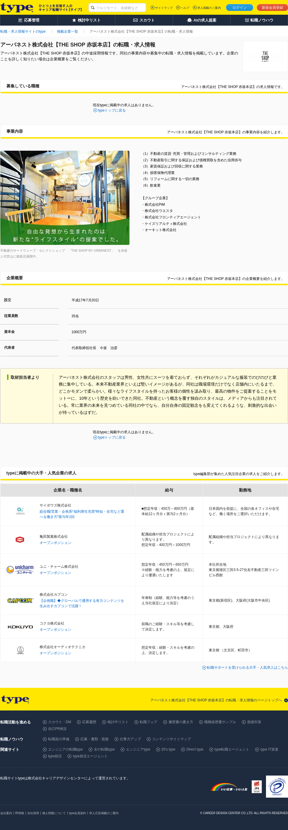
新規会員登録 (272, 8)
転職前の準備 (58, 739)
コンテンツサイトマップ (171, 739)
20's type (168, 749)
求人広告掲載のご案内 (104, 813)
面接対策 (254, 722)
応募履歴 (89, 722)
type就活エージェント (90, 756)
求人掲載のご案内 (209, 7)
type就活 (55, 756)
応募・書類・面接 (94, 739)
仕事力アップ (130, 739)
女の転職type (104, 749)
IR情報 (19, 813)
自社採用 (33, 813)
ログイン (240, 8)
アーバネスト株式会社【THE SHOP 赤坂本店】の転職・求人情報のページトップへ (216, 700)
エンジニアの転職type (65, 749)
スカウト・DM (59, 722)
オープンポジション (55, 543)
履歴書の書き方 (181, 722)
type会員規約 (77, 813)
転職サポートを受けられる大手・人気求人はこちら (247, 667)
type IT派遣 (269, 749)
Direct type (194, 749)
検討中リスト (118, 722)
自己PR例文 (57, 729)
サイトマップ (164, 7)
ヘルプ (185, 7)
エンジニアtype (138, 749)
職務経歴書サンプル (220, 722)
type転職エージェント (232, 749)
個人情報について (54, 813)
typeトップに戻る (112, 110)
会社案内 (6, 813)
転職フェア (148, 722)
